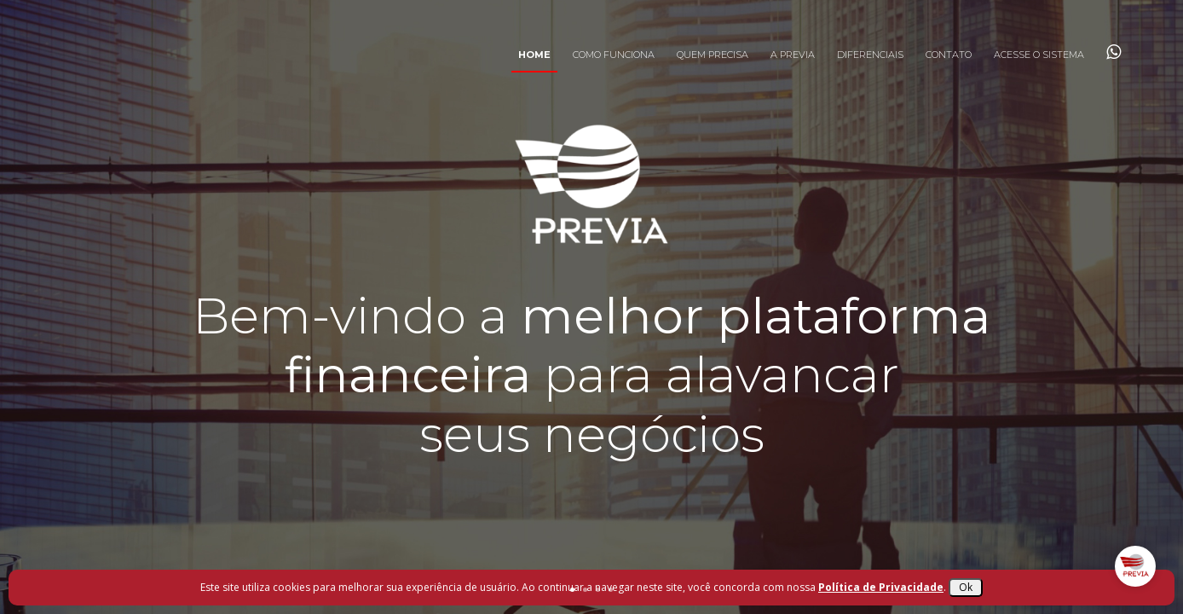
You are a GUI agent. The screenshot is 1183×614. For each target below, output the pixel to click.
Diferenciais (870, 55)
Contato (949, 55)
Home (534, 55)
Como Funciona (614, 55)
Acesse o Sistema (1039, 55)
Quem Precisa (712, 55)
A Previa (792, 55)
